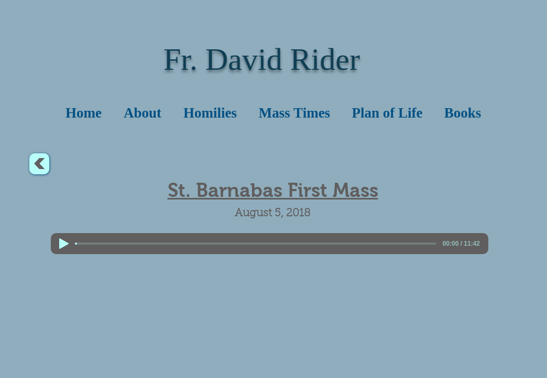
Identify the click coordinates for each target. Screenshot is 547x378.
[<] (39, 163)
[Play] (64, 243)
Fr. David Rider (261, 59)
